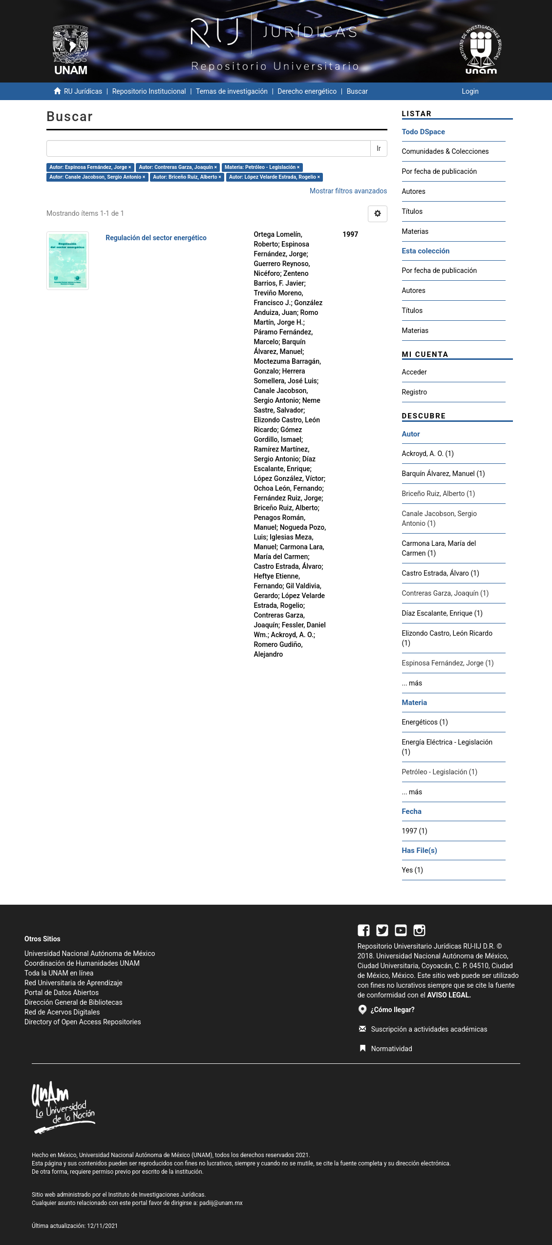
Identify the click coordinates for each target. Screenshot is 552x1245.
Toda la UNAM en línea (58, 973)
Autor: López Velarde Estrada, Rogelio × (274, 177)
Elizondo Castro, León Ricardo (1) (447, 638)
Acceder (414, 372)
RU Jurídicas (83, 91)
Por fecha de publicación (439, 171)
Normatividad (385, 1049)
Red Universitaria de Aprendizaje (73, 983)
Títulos (412, 211)
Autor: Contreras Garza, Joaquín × (178, 167)
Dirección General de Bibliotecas (73, 1002)
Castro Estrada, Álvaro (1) (441, 573)
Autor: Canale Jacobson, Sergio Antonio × (97, 177)
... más (412, 683)
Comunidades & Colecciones (445, 151)
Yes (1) (413, 870)
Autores (413, 191)
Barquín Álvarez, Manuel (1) (443, 473)
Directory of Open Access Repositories (82, 1022)
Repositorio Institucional (149, 91)
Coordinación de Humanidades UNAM (82, 963)
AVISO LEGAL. (449, 995)
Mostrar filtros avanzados (348, 191)
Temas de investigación (232, 91)
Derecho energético (307, 91)
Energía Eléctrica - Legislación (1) (447, 747)
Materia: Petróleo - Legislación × (262, 167)
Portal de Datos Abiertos (61, 992)
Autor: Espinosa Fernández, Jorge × (90, 167)
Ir (379, 148)
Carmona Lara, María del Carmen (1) (439, 548)
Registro (414, 392)
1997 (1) (414, 831)
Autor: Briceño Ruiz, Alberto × (187, 177)
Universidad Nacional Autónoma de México (89, 953)
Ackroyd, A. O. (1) (428, 453)
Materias (415, 231)
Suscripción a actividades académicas (423, 1029)
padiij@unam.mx (221, 1203)
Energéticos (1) (425, 722)
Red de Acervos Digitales (62, 1012)
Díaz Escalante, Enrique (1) (442, 613)
